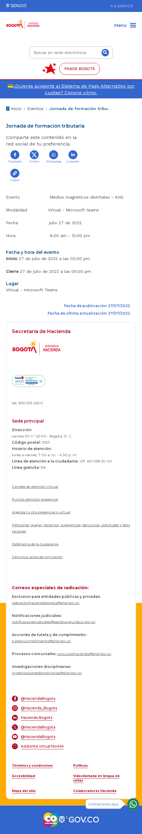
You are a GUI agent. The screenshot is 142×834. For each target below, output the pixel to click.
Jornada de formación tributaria (80, 108)
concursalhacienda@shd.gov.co (84, 654)
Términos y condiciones (32, 766)
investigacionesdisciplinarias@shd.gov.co (47, 673)
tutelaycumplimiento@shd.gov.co (41, 641)
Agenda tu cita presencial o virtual (41, 512)
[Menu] (125, 25)
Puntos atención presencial (35, 499)
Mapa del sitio (24, 791)
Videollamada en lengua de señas (96, 778)
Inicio (13, 109)
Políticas (80, 766)
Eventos (35, 108)
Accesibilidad (23, 776)
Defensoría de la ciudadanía (35, 544)
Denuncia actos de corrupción (37, 557)
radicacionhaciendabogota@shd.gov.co (45, 603)
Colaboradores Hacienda (94, 791)
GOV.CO (125, 6)
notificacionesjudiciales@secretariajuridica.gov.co (53, 622)
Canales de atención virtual (35, 486)
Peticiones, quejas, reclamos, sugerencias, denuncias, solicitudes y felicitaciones (71, 528)
